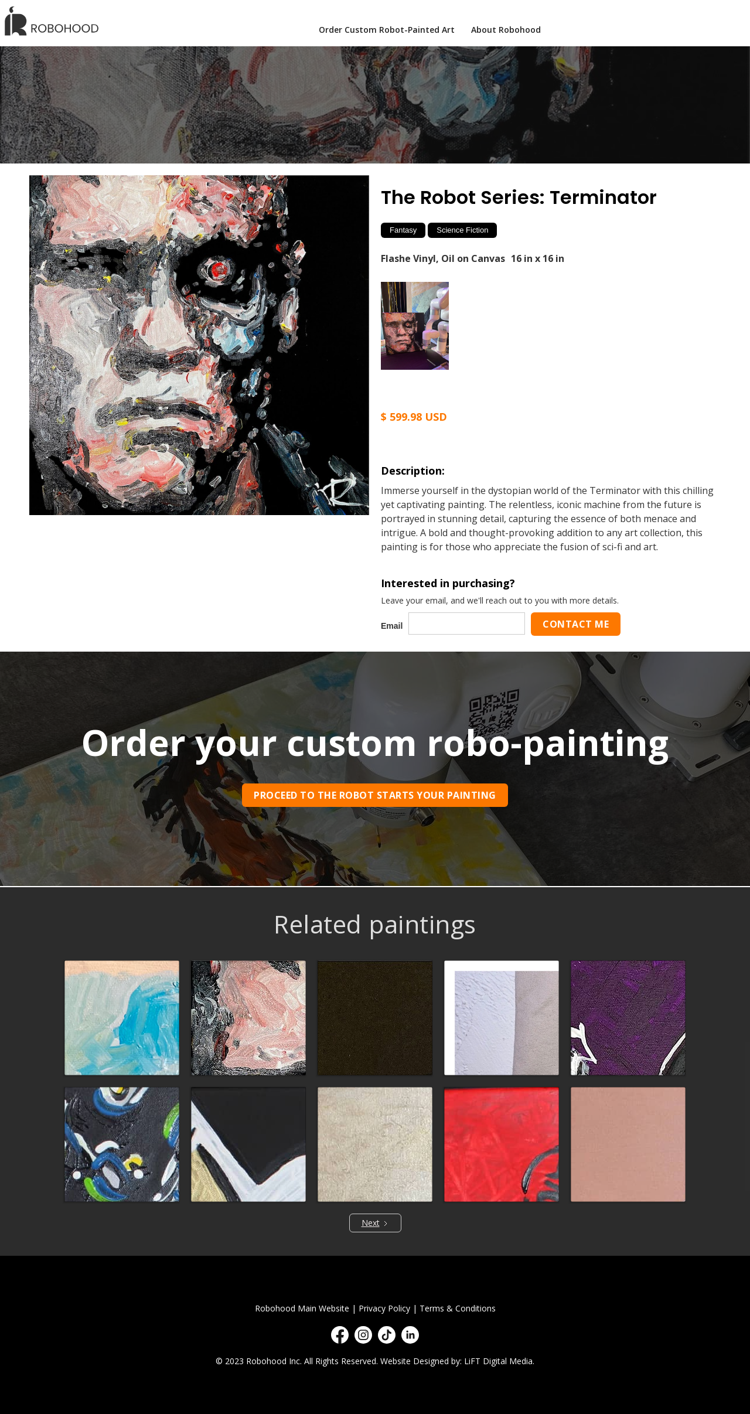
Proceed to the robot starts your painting (375, 795)
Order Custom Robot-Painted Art (387, 29)
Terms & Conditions (458, 1308)
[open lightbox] (199, 345)
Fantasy (403, 230)
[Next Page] (375, 1223)
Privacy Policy (384, 1308)
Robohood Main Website (302, 1308)
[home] (55, 21)
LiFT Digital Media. (499, 1361)
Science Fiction (462, 230)
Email (392, 626)
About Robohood (506, 29)
